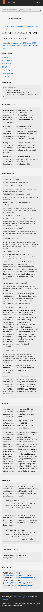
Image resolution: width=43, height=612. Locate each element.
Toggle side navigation (13, 18)
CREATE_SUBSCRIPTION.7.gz (27, 27)
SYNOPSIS (5, 57)
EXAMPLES (6, 70)
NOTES (4, 67)
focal (4, 27)
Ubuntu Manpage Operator (22, 597)
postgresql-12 (27, 45)
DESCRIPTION (7, 60)
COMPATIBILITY (7, 73)
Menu (38, 2)
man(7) (12, 27)
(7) (14, 576)
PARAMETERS (7, 64)
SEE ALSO (5, 77)
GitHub (5, 599)
